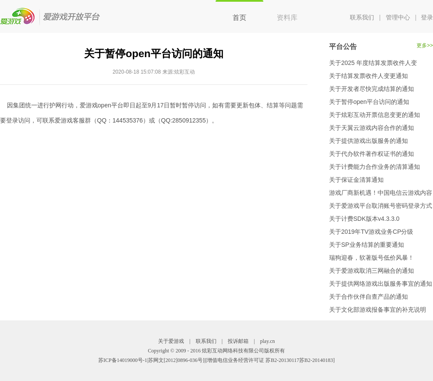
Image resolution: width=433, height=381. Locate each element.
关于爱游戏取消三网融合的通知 (371, 270)
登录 (427, 17)
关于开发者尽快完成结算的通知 (371, 88)
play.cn (267, 341)
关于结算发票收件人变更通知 (368, 75)
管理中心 (398, 17)
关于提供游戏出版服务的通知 (368, 140)
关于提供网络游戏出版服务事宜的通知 (380, 283)
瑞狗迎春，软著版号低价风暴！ (371, 257)
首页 (239, 17)
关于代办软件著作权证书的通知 (371, 153)
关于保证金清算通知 (356, 179)
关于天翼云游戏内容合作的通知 (371, 127)
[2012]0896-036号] (184, 360)
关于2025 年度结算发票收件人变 (373, 62)
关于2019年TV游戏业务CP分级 (371, 231)
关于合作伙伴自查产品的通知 (368, 296)
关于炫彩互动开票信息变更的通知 (374, 114)
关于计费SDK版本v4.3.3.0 (364, 218)
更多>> (425, 45)
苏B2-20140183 (316, 360)
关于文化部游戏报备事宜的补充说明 (377, 309)
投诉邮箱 (238, 341)
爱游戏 (50, 16)
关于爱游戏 (171, 341)
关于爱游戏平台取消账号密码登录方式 (380, 205)
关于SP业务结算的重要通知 (366, 244)
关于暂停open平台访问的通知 (369, 101)
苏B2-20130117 (282, 360)
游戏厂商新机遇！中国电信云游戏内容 (380, 192)
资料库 (287, 17)
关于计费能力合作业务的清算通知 (374, 166)
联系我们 (362, 17)
